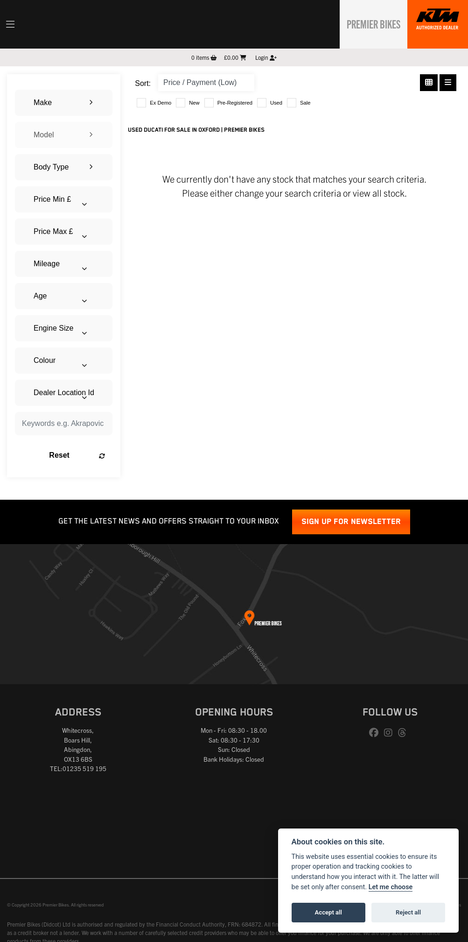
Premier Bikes (368, 23)
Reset (77, 455)
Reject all (408, 912)
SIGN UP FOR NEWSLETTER (351, 521)
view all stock (379, 192)
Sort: (143, 83)
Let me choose (391, 887)
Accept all (328, 912)
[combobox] (63, 103)
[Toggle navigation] (10, 24)
